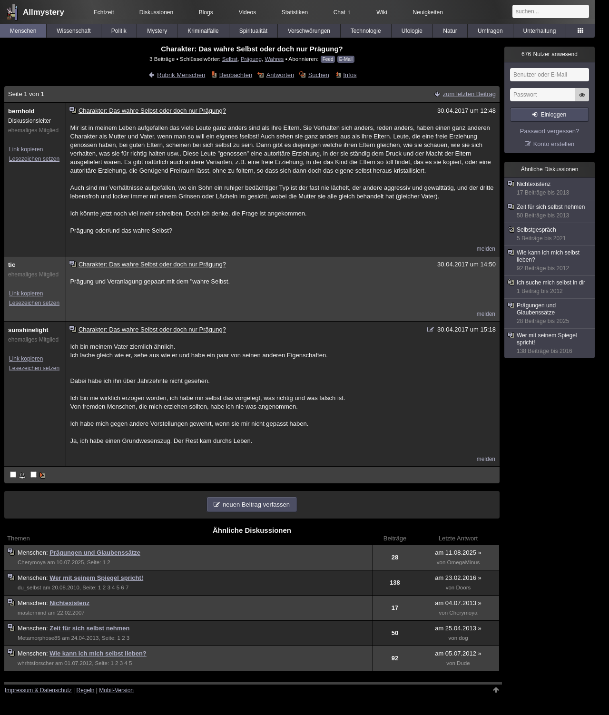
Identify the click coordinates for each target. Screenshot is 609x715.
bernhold (21, 111)
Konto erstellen (554, 143)
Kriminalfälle (202, 31)
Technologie (366, 31)
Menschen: (33, 552)
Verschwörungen (309, 31)
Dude (463, 663)
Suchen (318, 74)
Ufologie (412, 31)
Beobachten (235, 74)
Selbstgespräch (550, 234)
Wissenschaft (73, 31)
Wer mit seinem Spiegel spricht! (96, 577)
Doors (463, 587)
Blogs (206, 12)
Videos (247, 12)
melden (486, 248)
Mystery (157, 31)
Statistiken (295, 12)
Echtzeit (104, 12)
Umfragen (490, 31)
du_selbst (29, 587)
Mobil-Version (116, 690)
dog (463, 638)
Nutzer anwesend (549, 54)
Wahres (274, 59)
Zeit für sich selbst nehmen (89, 628)
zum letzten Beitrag (469, 94)
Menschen (23, 31)
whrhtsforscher (36, 663)
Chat (342, 12)
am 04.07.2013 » (458, 603)
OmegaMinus (463, 562)
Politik (119, 31)
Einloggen (553, 114)
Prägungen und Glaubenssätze (94, 552)
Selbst (229, 59)
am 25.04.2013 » (458, 628)
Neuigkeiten (428, 12)
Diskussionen (156, 12)
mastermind (32, 613)
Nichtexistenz (69, 603)
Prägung (251, 59)
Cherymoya (32, 562)
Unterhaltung (539, 31)
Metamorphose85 (39, 638)
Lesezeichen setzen (34, 159)
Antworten (280, 74)
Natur (450, 31)
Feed (328, 59)
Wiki (381, 12)
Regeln (86, 690)
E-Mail (346, 59)
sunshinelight (28, 329)
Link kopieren (26, 149)
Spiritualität (253, 31)
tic (11, 264)
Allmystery (43, 12)
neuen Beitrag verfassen (256, 504)
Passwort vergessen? (549, 131)
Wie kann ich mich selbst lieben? (98, 653)
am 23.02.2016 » (458, 577)
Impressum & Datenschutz (38, 690)
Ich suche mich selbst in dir (550, 287)
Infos (349, 74)
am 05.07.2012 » (458, 653)
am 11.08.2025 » (458, 552)
